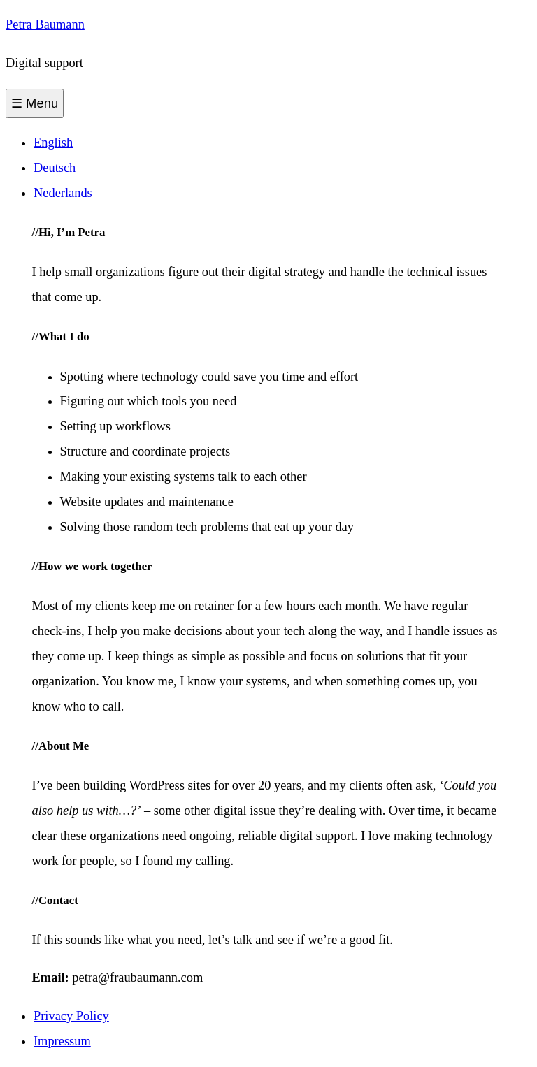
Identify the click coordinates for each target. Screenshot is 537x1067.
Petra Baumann (45, 24)
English (53, 143)
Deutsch (55, 168)
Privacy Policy (71, 1016)
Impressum (62, 1041)
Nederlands (63, 193)
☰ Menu (34, 103)
